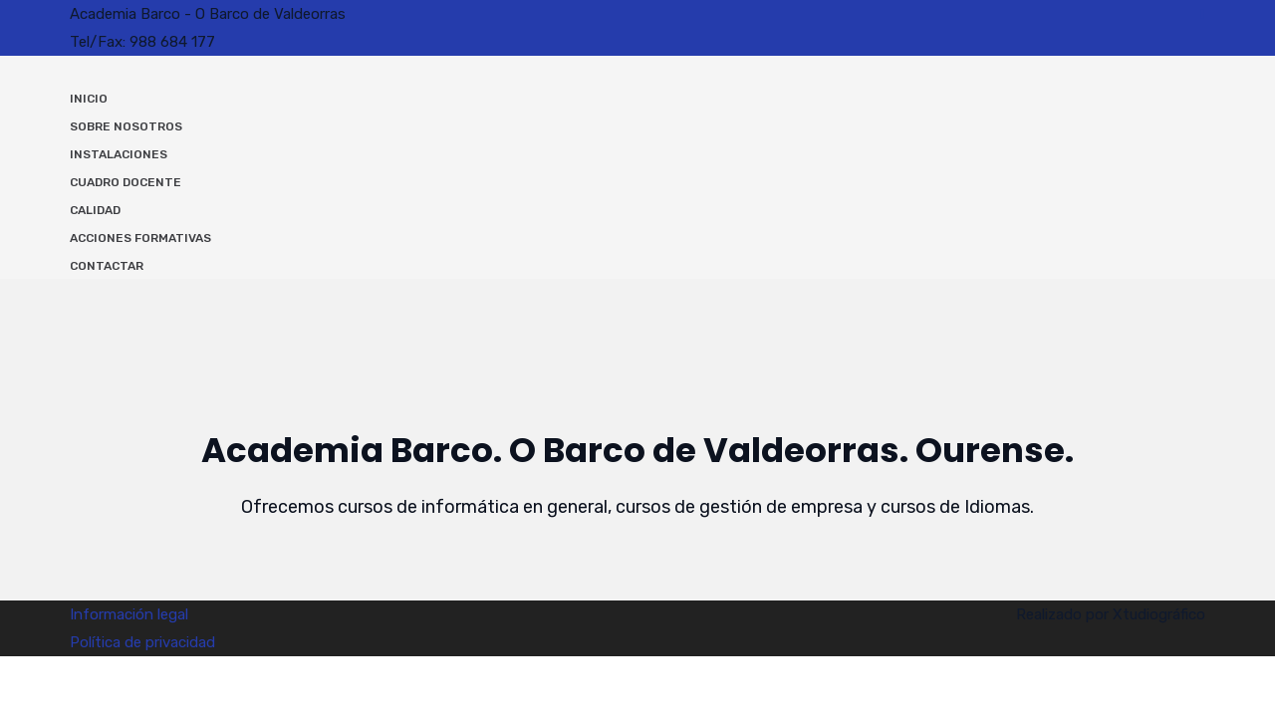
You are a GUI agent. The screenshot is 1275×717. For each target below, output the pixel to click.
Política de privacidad (142, 642)
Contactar (106, 266)
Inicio (89, 99)
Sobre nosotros (126, 126)
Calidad (95, 210)
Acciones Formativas (140, 238)
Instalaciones (118, 154)
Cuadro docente (125, 182)
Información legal (129, 614)
